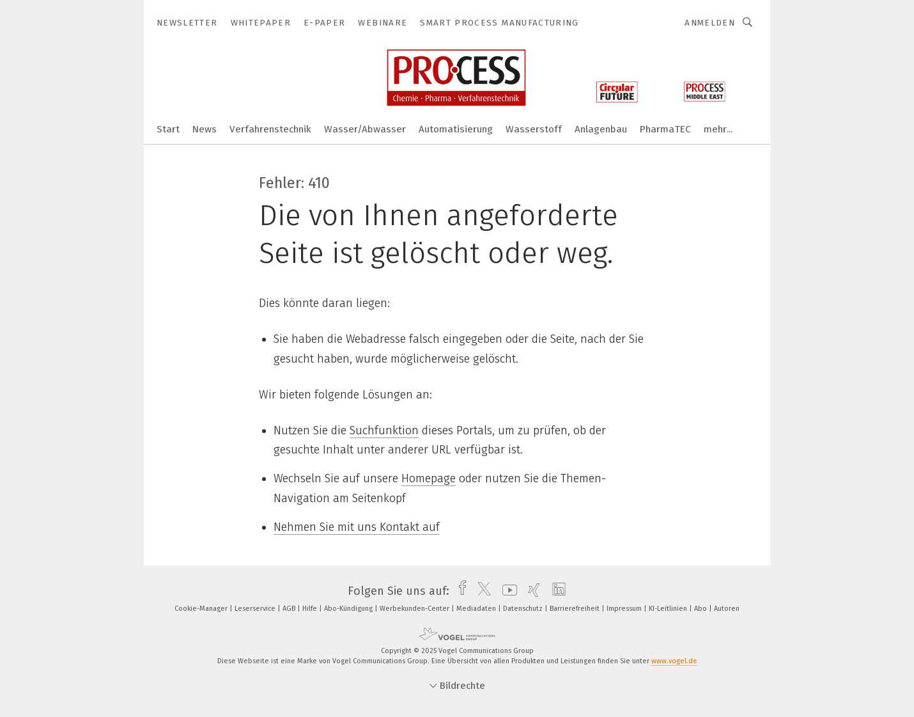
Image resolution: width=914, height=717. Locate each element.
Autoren (727, 608)
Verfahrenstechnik (270, 129)
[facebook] (459, 591)
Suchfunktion (384, 430)
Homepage (428, 478)
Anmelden (710, 22)
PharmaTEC (665, 129)
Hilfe (310, 608)
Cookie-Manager (201, 608)
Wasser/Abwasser (365, 129)
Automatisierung (456, 129)
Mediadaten (477, 608)
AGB (290, 608)
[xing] (530, 591)
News (204, 129)
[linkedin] (556, 591)
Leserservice (256, 608)
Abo (701, 608)
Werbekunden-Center (415, 608)
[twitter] (481, 591)
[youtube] (506, 591)
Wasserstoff (534, 129)
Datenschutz (524, 608)
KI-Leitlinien (669, 608)
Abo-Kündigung (349, 608)
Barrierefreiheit (575, 608)
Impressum (625, 608)
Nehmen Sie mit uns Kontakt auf (357, 527)
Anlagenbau (601, 129)
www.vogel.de (674, 661)
